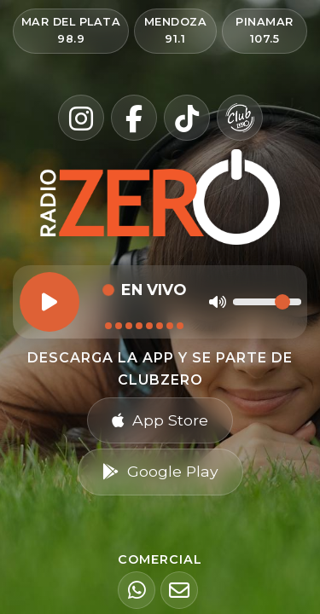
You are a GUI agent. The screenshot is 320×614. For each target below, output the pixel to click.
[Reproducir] (49, 302)
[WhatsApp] (136, 590)
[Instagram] (81, 118)
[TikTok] (187, 118)
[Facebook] (134, 118)
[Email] (179, 590)
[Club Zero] (240, 118)
